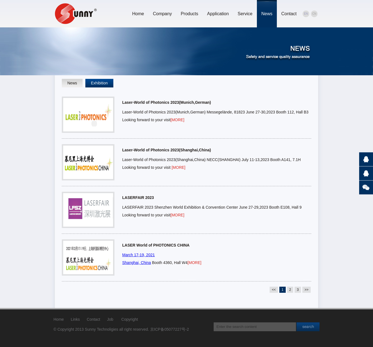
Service (245, 13)
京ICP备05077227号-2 (169, 329)
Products (189, 13)
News (266, 13)
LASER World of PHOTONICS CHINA (156, 245)
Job (110, 319)
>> (306, 290)
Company (162, 13)
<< (274, 290)
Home (138, 13)
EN (306, 13)
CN (314, 13)
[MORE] (177, 120)
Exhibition (99, 83)
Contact (289, 13)
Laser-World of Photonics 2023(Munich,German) (166, 102)
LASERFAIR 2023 (138, 197)
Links (75, 319)
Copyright (129, 319)
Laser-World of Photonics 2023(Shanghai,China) (166, 150)
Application (218, 13)
